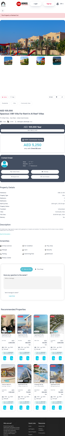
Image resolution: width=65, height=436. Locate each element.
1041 (51, 97)
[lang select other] (62, 4)
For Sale (9, 331)
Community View (25, 103)
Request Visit (15, 176)
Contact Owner (15, 171)
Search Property (32, 431)
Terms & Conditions (41, 429)
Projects (30, 434)
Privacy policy (41, 433)
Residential (5, 103)
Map (12, 97)
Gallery (4, 97)
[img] (8, 324)
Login (36, 4)
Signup (49, 4)
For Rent (26, 331)
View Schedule (45, 176)
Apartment (4, 331)
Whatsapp (45, 171)
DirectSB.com (36, 148)
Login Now (12, 296)
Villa (14, 103)
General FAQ (41, 426)
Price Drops (39, 269)
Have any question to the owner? (15, 275)
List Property (31, 429)
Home (29, 426)
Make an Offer (26, 269)
